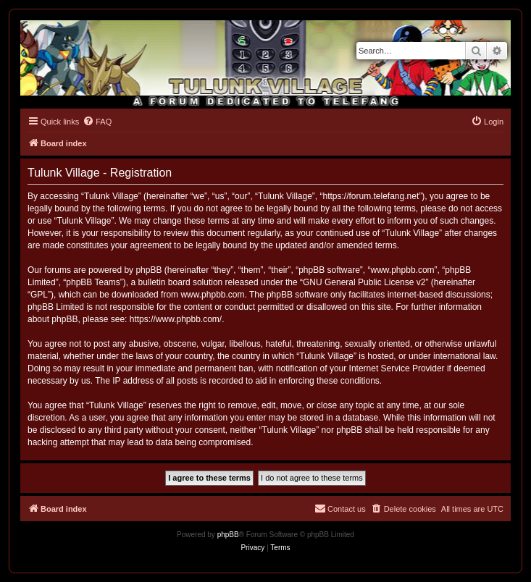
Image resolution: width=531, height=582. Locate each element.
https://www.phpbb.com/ (176, 319)
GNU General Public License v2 (364, 282)
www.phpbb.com (212, 295)
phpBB (228, 535)
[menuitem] (97, 121)
